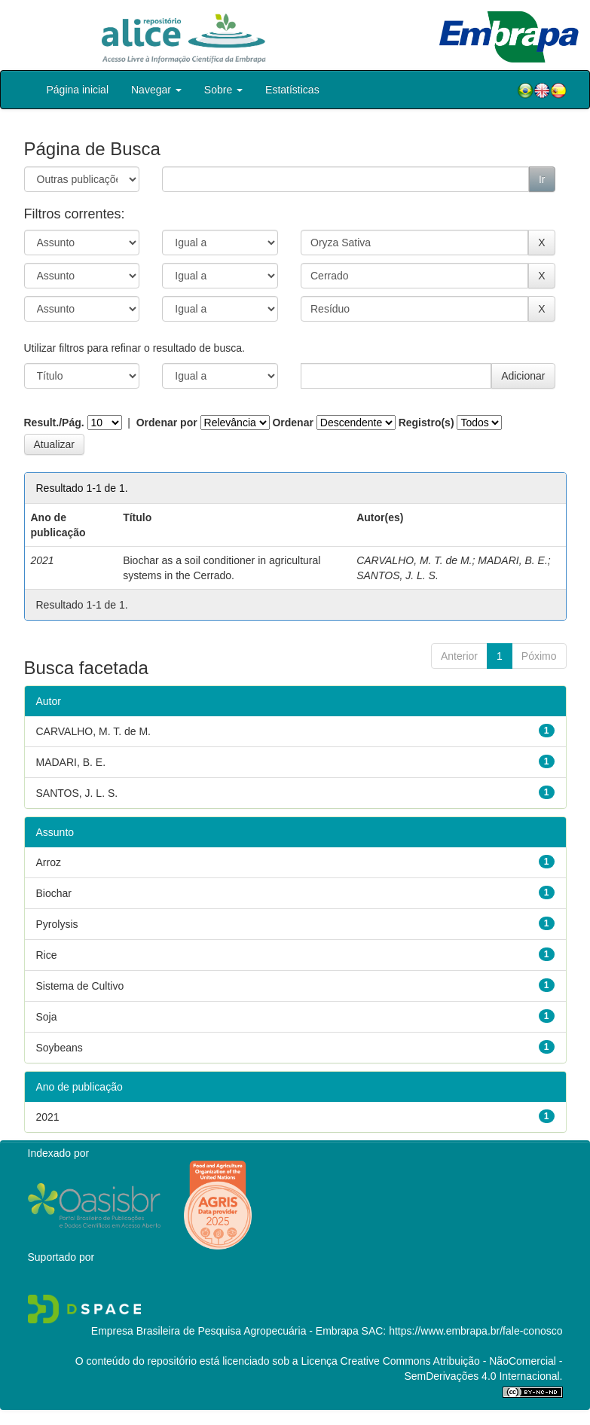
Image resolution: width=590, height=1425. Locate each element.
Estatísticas (292, 90)
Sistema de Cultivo (80, 986)
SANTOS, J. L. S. (397, 575)
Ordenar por (166, 423)
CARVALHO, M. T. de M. (414, 560)
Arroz (48, 862)
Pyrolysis (57, 924)
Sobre (223, 90)
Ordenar (292, 423)
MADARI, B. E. (513, 560)
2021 (48, 1117)
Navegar (156, 90)
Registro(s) (426, 423)
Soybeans (59, 1048)
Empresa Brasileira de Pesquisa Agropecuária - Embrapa (225, 1331)
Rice (46, 955)
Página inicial (78, 90)
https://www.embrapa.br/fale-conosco (475, 1331)
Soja (46, 1017)
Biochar (54, 893)
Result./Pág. (54, 423)
